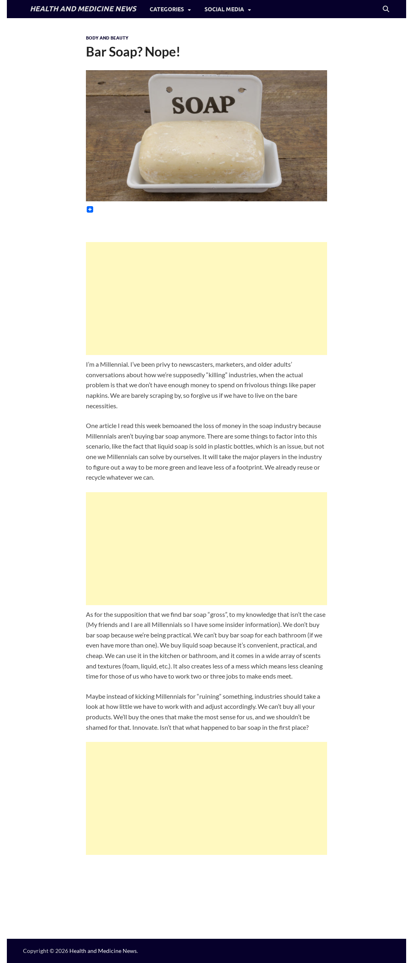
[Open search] (386, 9)
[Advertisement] (206, 298)
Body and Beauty (107, 38)
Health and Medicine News (103, 950)
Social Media (224, 9)
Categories (167, 9)
